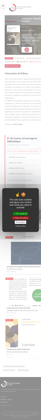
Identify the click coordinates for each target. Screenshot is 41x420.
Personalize (20, 222)
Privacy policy (21, 226)
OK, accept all (20, 214)
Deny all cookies (20, 218)
